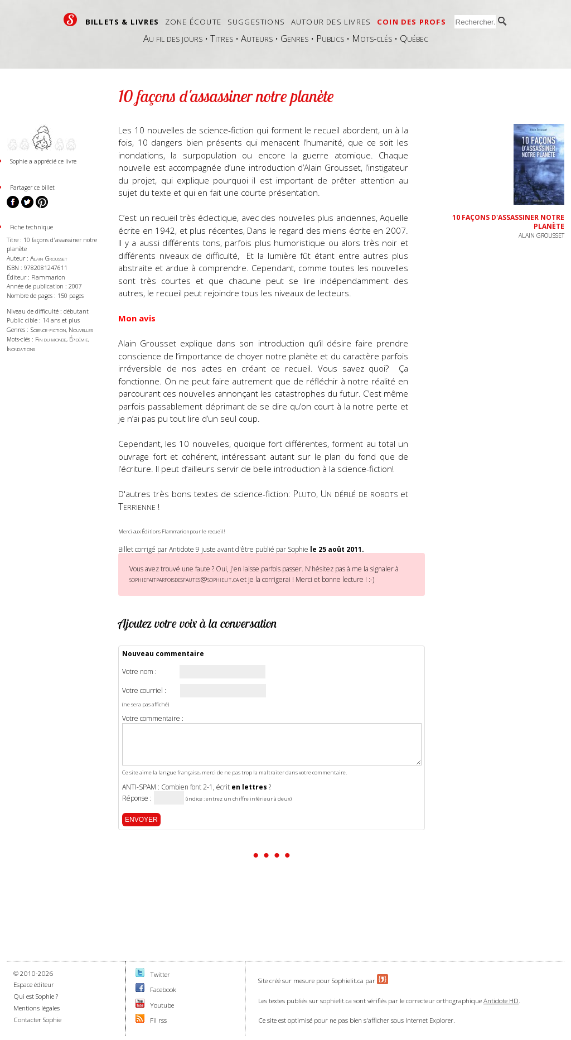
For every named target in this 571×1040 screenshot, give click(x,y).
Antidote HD (501, 1000)
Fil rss (158, 1020)
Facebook (163, 989)
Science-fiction (48, 329)
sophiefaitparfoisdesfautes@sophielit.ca (184, 579)
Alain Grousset (48, 258)
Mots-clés (372, 38)
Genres (294, 38)
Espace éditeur (33, 984)
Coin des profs (411, 22)
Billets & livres (122, 22)
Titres (221, 38)
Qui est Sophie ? (35, 996)
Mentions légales (36, 1008)
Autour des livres (331, 22)
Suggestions (256, 22)
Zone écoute (193, 22)
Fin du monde (50, 339)
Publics (330, 38)
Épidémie (78, 339)
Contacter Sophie (37, 1019)
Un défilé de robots (359, 493)
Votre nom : (139, 671)
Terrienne (137, 506)
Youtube (162, 1005)
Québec (414, 38)
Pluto (304, 493)
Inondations (21, 348)
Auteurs (257, 38)
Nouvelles (81, 329)
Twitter (160, 974)
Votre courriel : (144, 690)
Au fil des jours (172, 38)
